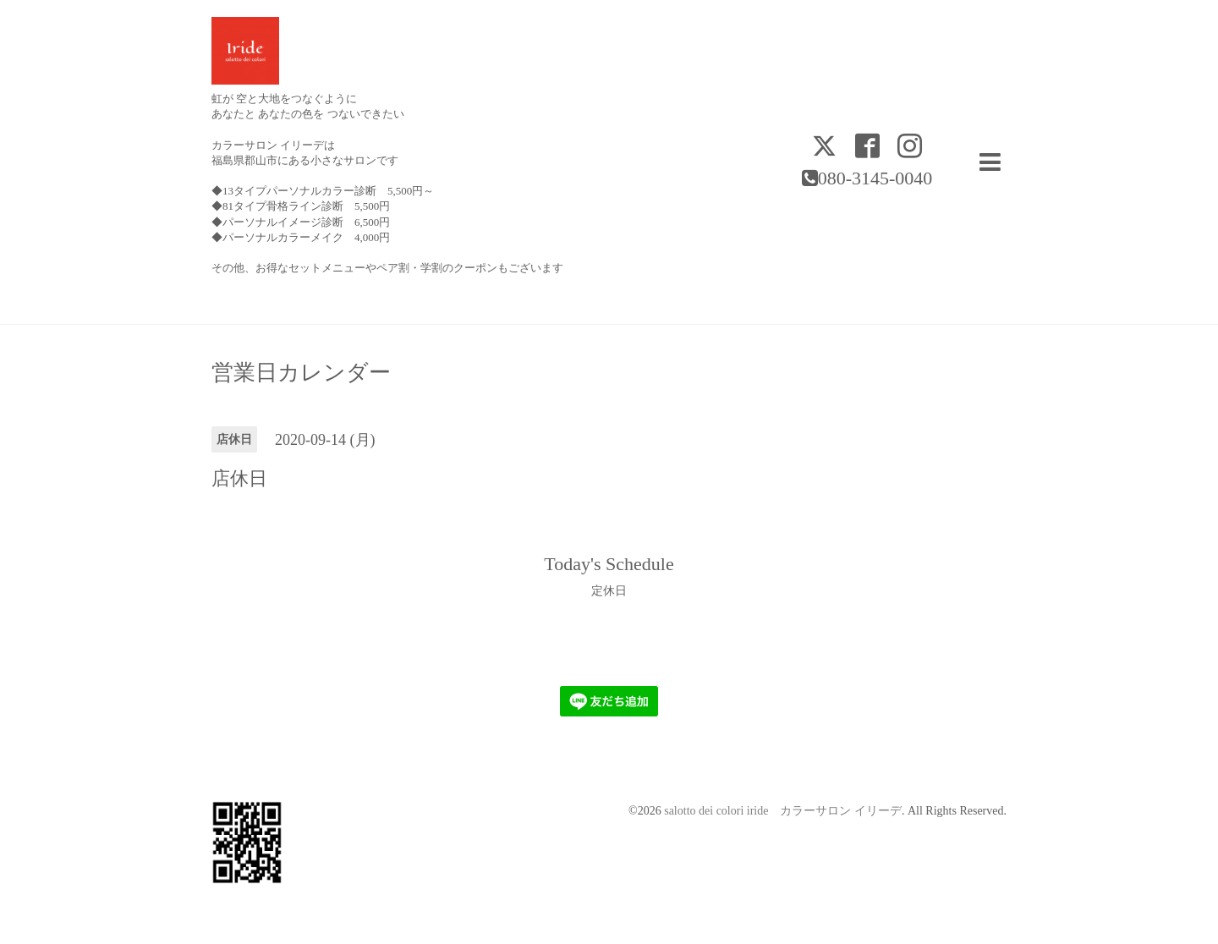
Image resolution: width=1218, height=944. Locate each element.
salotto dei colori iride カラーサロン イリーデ (783, 810)
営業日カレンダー (301, 373)
